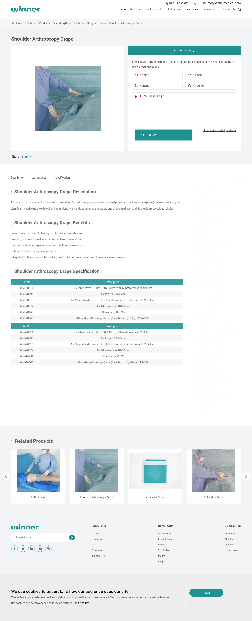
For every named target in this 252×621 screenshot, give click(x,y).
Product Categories (206, 187)
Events (161, 544)
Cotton (197, 226)
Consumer (97, 550)
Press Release (165, 539)
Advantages (37, 177)
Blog (160, 561)
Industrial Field (99, 556)
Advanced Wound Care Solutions (212, 242)
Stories (161, 556)
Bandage (198, 214)
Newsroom (209, 9)
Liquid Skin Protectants (207, 248)
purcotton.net (231, 550)
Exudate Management (206, 259)
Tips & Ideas (164, 550)
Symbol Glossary (176, 3)
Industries (174, 9)
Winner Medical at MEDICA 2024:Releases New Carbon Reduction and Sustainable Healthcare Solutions (209, 355)
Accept (206, 592)
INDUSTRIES (99, 525)
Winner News (164, 533)
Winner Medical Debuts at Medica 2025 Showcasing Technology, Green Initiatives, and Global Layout (214, 332)
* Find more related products (219, 130)
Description (15, 177)
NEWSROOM (165, 525)
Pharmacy (97, 539)
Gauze (196, 209)
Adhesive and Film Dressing (209, 220)
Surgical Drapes (96, 23)
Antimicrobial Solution (206, 276)
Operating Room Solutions (68, 23)
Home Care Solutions (205, 306)
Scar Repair (200, 271)
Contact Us (228, 9)
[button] (6, 479)
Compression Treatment (207, 288)
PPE (94, 544)
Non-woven (200, 231)
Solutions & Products (149, 9)
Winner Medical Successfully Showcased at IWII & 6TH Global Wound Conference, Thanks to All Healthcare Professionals (212, 380)
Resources (192, 9)
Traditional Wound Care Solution (212, 203)
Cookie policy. (81, 602)
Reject (206, 604)
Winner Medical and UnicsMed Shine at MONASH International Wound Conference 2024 (214, 403)
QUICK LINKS (233, 525)
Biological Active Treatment (209, 282)
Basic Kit (198, 237)
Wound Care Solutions (206, 195)
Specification (59, 177)
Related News (202, 318)
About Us (126, 9)
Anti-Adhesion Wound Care (209, 265)
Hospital (96, 533)
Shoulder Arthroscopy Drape (125, 23)
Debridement (200, 254)
